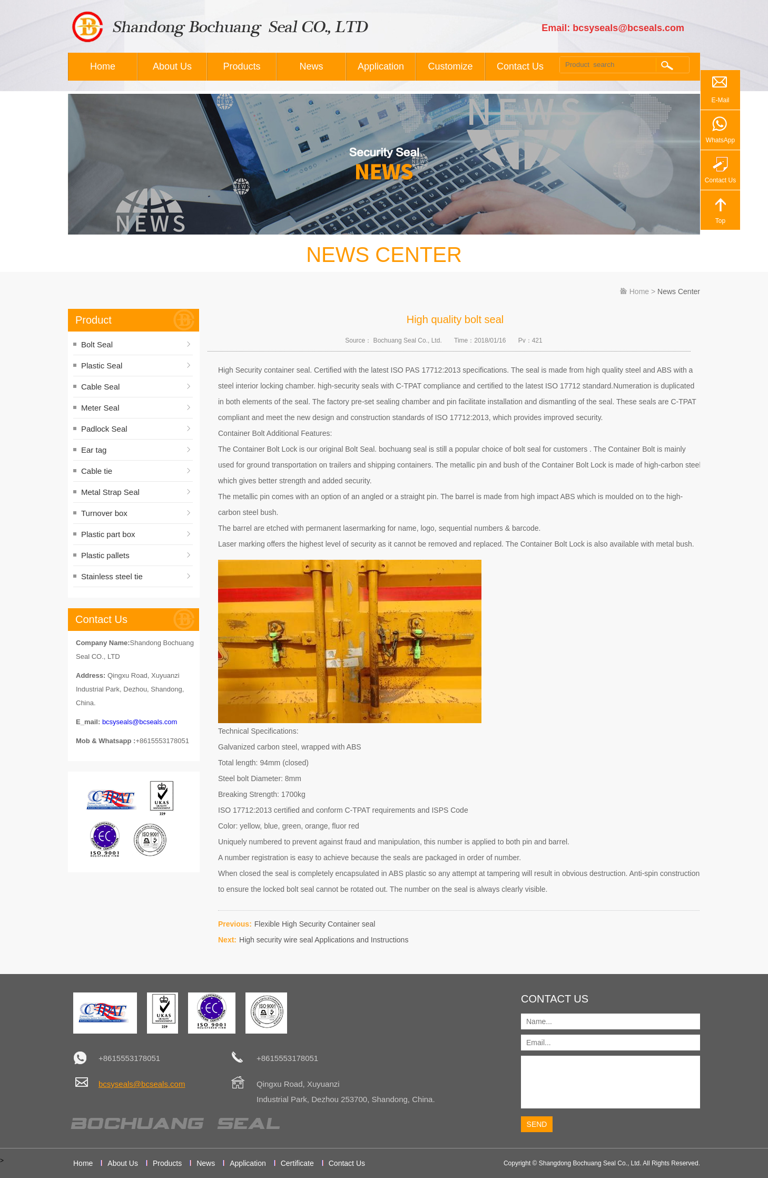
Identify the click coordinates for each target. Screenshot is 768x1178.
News (311, 66)
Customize (450, 66)
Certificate (297, 1163)
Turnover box (104, 513)
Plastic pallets (105, 555)
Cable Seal (100, 386)
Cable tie (96, 470)
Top (720, 221)
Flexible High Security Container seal (315, 924)
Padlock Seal (104, 428)
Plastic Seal (101, 365)
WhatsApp (720, 140)
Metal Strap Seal (110, 492)
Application (381, 66)
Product (93, 320)
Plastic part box (108, 534)
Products (241, 66)
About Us (172, 66)
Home (102, 66)
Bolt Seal (97, 344)
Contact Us (520, 66)
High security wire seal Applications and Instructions (323, 940)
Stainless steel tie (112, 576)
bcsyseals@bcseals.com (140, 722)
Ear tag (93, 449)
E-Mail (720, 100)
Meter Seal (100, 407)
